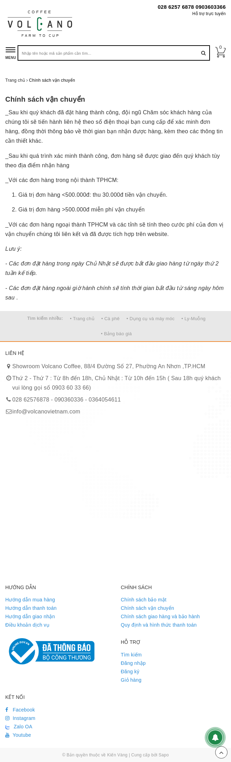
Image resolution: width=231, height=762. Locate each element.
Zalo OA (18, 726)
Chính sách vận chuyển (45, 99)
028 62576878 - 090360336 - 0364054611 (66, 400)
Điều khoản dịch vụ (27, 625)
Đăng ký (130, 671)
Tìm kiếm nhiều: (45, 318)
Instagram (20, 718)
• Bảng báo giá (116, 333)
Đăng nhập (133, 663)
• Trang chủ (82, 318)
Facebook (20, 710)
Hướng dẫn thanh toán (31, 608)
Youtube (18, 735)
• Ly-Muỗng (194, 318)
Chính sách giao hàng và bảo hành (160, 616)
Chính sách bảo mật (143, 599)
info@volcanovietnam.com (46, 411)
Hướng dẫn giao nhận (30, 616)
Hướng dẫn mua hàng (30, 599)
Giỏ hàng (131, 680)
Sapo (164, 755)
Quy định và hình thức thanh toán (159, 625)
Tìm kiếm (131, 655)
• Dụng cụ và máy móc (150, 318)
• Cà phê (110, 318)
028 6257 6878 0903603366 (192, 7)
